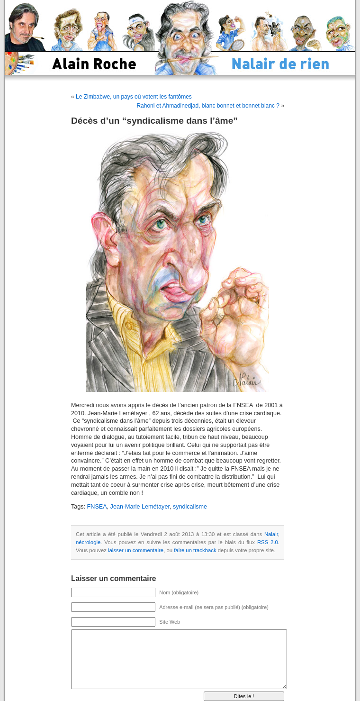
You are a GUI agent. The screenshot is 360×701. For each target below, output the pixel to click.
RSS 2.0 (267, 542)
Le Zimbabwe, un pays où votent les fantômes (134, 96)
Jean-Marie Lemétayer (140, 506)
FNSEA (97, 506)
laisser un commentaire (135, 550)
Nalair (271, 534)
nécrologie (88, 542)
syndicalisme (190, 506)
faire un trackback (195, 550)
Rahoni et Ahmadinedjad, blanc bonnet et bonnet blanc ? (207, 105)
